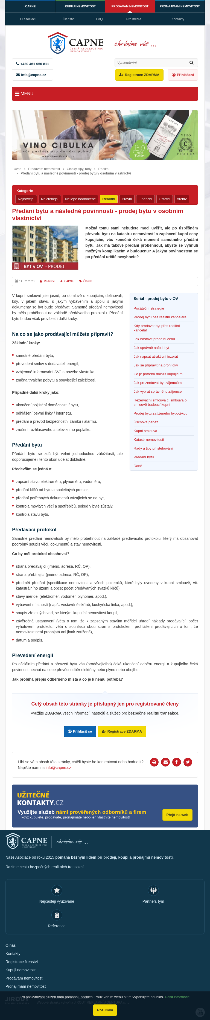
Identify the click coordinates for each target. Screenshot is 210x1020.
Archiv (182, 199)
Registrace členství (21, 960)
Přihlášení (185, 75)
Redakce (49, 281)
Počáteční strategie (149, 308)
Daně (138, 466)
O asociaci (28, 19)
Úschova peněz (146, 422)
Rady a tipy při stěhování (153, 448)
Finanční (145, 199)
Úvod (17, 169)
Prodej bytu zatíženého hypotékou (161, 413)
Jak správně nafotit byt (151, 348)
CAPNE (30, 6)
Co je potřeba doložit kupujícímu (159, 374)
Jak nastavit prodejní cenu (154, 339)
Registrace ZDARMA (142, 75)
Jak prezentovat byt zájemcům (158, 383)
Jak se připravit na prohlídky (156, 365)
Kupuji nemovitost (80, 6)
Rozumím (105, 1010)
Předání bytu (144, 457)
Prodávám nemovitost (130, 6)
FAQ (99, 19)
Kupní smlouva (145, 431)
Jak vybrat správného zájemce (158, 391)
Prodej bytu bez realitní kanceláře (160, 317)
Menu (27, 93)
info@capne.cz (33, 75)
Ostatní (164, 199)
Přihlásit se (81, 731)
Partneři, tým (153, 900)
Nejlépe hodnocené (80, 199)
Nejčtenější (50, 199)
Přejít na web (177, 814)
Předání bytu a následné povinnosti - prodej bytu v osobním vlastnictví (76, 173)
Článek (87, 281)
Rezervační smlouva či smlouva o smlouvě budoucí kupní (160, 402)
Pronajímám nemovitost (179, 6)
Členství (68, 19)
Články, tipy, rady (79, 169)
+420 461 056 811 (34, 64)
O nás (10, 944)
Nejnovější (26, 199)
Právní (127, 199)
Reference (57, 925)
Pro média (133, 19)
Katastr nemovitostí (149, 440)
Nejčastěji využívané (56, 900)
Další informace (177, 997)
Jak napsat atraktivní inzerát (156, 356)
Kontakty (177, 19)
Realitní (104, 169)
